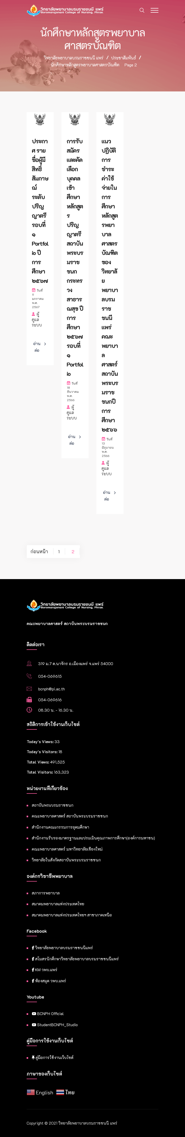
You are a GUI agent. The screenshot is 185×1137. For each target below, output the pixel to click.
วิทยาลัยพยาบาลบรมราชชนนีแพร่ (62, 947)
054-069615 (50, 676)
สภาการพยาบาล (46, 892)
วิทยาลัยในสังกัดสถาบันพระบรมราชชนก (66, 859)
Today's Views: (41, 741)
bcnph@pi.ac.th (51, 688)
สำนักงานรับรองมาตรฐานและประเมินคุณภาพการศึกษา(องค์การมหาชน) (93, 837)
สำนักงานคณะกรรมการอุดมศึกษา (60, 827)
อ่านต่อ (37, 347)
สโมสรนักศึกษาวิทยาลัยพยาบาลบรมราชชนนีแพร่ (75, 958)
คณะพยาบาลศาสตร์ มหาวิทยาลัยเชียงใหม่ (67, 849)
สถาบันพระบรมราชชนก (52, 805)
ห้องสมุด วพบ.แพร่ (49, 980)
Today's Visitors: (42, 751)
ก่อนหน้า (39, 551)
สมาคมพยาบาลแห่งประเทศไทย (58, 903)
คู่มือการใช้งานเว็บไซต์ (52, 1057)
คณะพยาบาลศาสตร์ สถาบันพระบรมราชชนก (70, 816)
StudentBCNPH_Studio (55, 1024)
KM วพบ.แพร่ (44, 969)
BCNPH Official (48, 1013)
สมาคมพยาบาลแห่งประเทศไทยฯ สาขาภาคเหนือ (72, 914)
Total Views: (38, 762)
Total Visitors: (40, 772)
